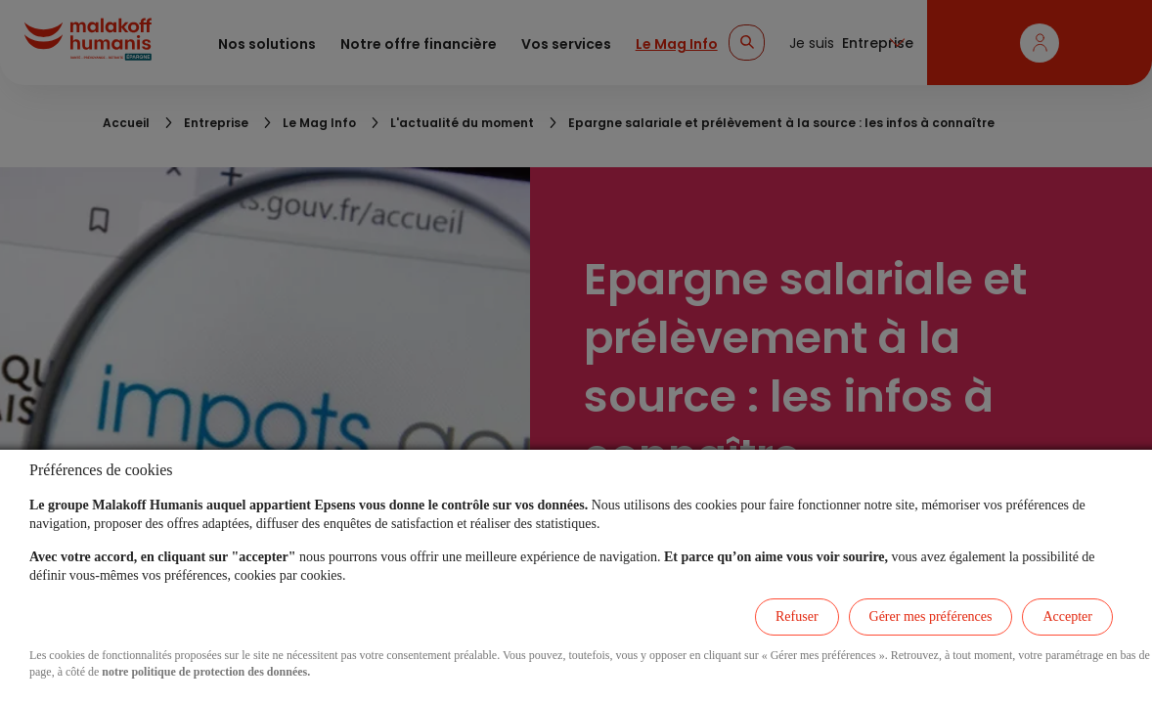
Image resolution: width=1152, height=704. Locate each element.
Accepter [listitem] (1067, 616)
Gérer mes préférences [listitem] (931, 616)
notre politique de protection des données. (206, 672)
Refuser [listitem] (797, 616)
